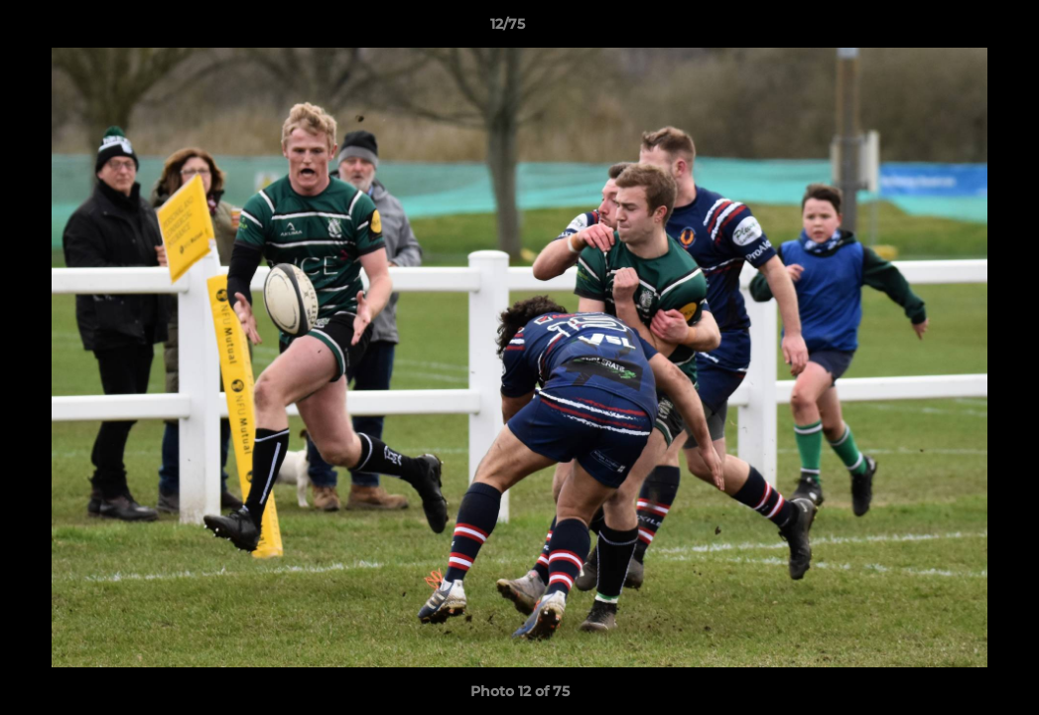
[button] (956, 29)
